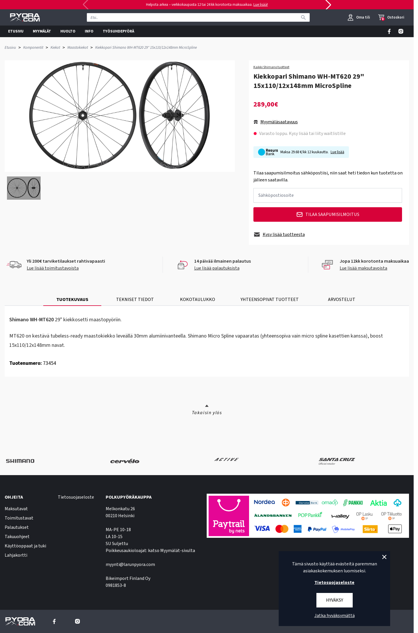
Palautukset (17, 527)
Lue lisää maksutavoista (363, 268)
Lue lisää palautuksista (216, 268)
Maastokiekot (77, 47)
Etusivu (10, 47)
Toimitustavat (19, 518)
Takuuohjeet (17, 536)
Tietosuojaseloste (76, 497)
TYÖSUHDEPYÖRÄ (118, 31)
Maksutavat (16, 509)
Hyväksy (334, 600)
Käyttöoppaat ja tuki (25, 546)
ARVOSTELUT (341, 299)
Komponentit (33, 47)
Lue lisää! (260, 4)
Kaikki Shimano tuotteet (271, 67)
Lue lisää (337, 152)
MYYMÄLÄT (42, 31)
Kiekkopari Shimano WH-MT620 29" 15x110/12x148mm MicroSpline (146, 47)
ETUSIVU (16, 31)
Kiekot (55, 47)
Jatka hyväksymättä (334, 615)
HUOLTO (67, 31)
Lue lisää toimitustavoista (53, 268)
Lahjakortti (16, 555)
